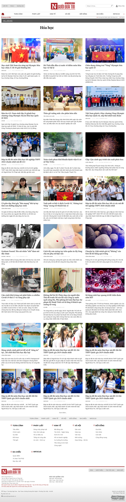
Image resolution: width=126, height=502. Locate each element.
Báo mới (120, 470)
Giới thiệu (99, 470)
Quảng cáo (20, 6)
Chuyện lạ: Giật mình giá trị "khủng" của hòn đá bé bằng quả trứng (103, 252)
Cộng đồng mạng (6, 208)
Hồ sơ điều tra (38, 435)
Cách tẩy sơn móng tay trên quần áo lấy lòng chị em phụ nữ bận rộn (62, 252)
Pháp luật (36, 14)
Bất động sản (58, 429)
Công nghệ (57, 445)
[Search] (112, 6)
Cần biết (98, 435)
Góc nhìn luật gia (39, 432)
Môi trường (78, 437)
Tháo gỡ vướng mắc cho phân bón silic (60, 113)
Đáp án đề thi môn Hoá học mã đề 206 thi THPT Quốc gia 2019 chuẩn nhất (103, 351)
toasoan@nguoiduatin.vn (9, 496)
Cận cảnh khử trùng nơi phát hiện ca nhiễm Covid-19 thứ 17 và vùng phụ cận (20, 296)
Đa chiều (100, 14)
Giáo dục (3, 70)
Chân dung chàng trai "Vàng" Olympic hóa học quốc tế (103, 66)
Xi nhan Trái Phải (18, 458)
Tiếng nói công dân (40, 437)
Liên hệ (5, 6)
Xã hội (67, 14)
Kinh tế (52, 14)
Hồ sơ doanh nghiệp (60, 437)
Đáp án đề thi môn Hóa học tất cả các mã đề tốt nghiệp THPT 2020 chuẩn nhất (104, 204)
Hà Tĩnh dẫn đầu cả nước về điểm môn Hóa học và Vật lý (62, 66)
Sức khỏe (88, 300)
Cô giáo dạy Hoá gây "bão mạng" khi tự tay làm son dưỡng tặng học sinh (19, 204)
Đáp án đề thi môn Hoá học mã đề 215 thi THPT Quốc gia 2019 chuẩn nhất (103, 397)
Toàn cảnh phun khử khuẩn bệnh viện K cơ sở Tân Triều (62, 160)
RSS (91, 470)
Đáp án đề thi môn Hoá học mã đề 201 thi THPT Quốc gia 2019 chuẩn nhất (61, 351)
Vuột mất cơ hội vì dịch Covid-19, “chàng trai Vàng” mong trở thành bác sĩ (62, 204)
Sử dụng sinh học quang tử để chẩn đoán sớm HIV (103, 296)
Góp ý (12, 6)
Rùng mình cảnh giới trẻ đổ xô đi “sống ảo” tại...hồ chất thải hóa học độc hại (20, 351)
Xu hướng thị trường (61, 440)
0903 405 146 (6, 493)
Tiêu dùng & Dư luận (48, 116)
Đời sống (83, 14)
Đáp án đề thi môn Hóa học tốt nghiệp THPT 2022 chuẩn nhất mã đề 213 (20, 160)
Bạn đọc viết (17, 461)
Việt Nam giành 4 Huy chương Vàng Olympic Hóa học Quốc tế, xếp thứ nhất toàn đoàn (104, 114)
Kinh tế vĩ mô (58, 435)
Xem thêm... (63, 413)
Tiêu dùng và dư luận (61, 443)
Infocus (116, 14)
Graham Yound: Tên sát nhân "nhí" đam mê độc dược (20, 252)
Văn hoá (77, 435)
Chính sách (16, 432)
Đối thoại (16, 437)
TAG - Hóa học (8, 20)
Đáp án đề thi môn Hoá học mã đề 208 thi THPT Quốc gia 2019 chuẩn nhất (19, 397)
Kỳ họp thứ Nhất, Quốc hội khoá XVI (111, 17)
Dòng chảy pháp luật (40, 429)
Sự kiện (45, 164)
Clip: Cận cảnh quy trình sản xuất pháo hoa (104, 159)
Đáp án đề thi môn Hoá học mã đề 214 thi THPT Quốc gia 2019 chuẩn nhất (61, 397)
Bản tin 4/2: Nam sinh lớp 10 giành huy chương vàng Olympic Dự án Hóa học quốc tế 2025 (20, 115)
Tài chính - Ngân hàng (61, 432)
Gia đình (98, 429)
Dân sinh (78, 429)
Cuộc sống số (89, 162)
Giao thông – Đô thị (81, 440)
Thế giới (15, 440)
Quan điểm (16, 456)
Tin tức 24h (110, 470)
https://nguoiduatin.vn (7, 476)
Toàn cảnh (18, 14)
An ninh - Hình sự (5, 256)
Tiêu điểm (16, 429)
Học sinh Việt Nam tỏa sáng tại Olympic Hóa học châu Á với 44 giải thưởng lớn (20, 66)
